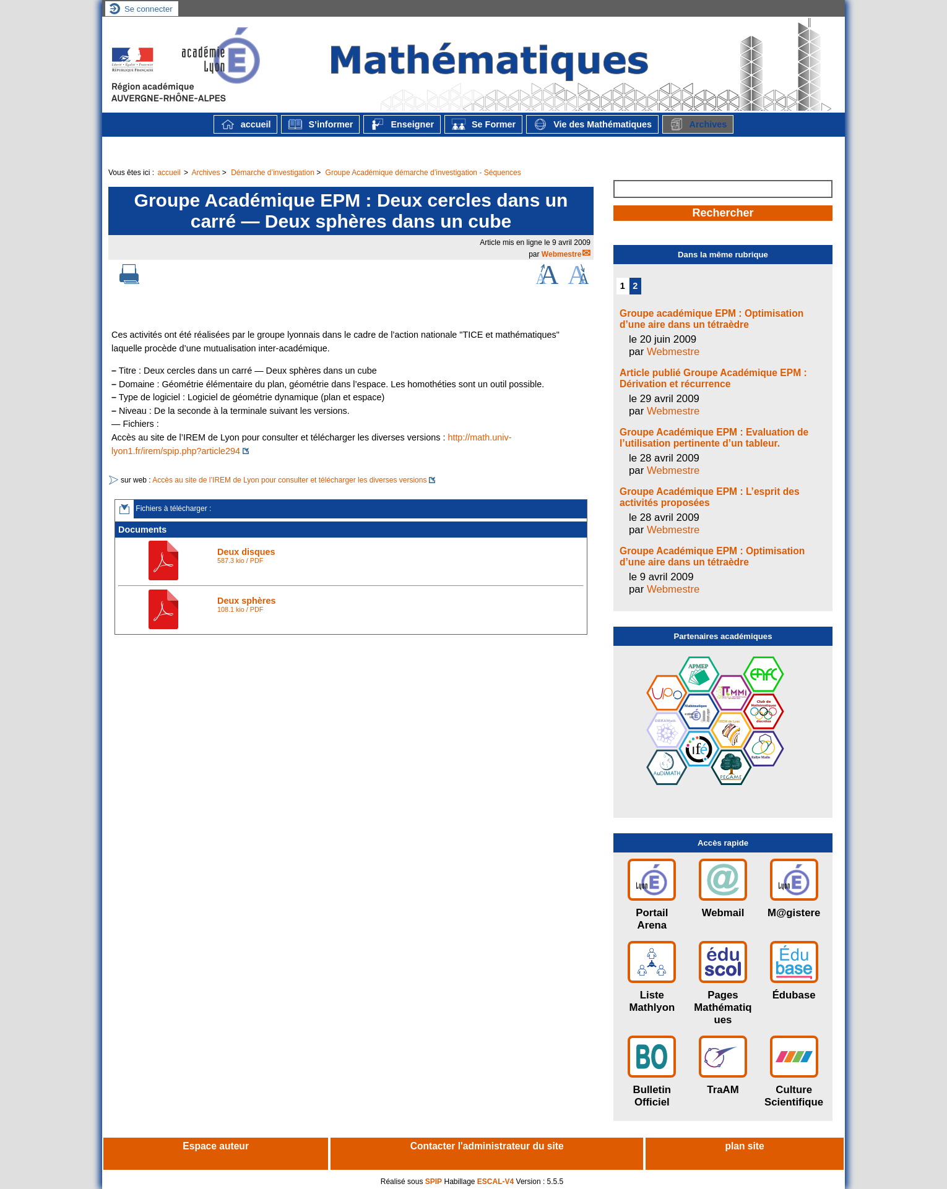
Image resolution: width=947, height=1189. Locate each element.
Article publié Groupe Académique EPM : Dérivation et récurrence (713, 378)
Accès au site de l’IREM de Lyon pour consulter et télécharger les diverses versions (289, 480)
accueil (245, 124)
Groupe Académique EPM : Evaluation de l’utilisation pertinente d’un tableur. (714, 438)
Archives (698, 124)
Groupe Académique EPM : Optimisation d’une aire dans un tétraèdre (712, 556)
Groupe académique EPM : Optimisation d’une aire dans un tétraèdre (711, 319)
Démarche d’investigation (272, 172)
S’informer (320, 124)
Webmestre (561, 254)
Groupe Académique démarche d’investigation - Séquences (423, 172)
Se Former (483, 124)
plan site (744, 1146)
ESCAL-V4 (495, 1181)
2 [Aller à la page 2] (635, 286)
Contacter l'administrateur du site (487, 1146)
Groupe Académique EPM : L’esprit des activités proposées (710, 497)
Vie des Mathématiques (592, 124)
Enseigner (402, 124)
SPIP (433, 1181)
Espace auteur (216, 1146)
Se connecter (148, 9)
